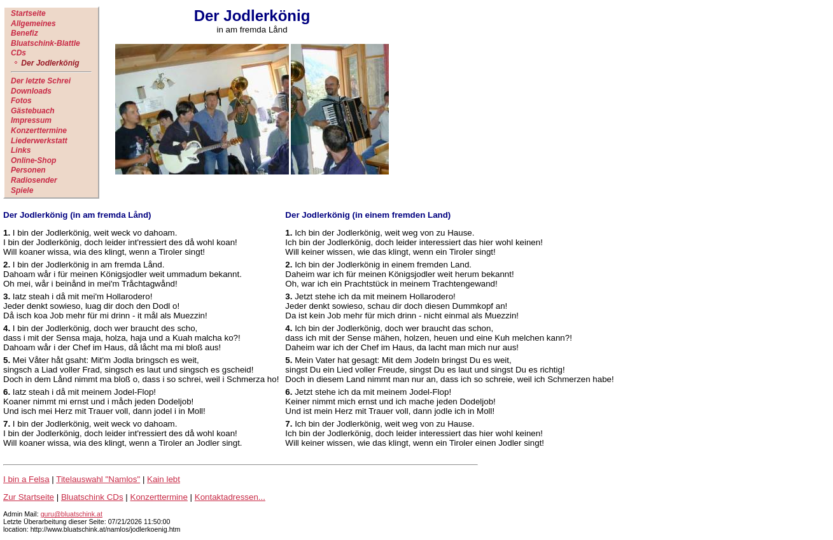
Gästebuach (33, 110)
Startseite (28, 13)
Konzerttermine (39, 130)
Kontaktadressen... (230, 497)
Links (21, 150)
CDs (18, 52)
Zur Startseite (28, 497)
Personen (28, 170)
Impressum (31, 120)
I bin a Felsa (26, 479)
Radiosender (34, 180)
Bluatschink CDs (92, 497)
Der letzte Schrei (41, 80)
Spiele (22, 190)
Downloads (31, 91)
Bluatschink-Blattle (45, 43)
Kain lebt (163, 479)
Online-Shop (33, 160)
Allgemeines (33, 23)
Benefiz (24, 33)
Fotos (21, 100)
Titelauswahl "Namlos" (98, 479)
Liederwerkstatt (39, 140)
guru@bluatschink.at (71, 514)
